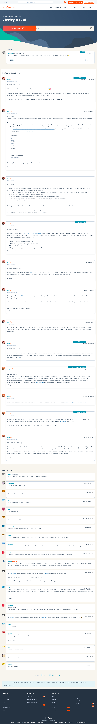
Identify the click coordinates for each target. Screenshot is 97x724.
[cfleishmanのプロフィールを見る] (10, 53)
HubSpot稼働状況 (58, 722)
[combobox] (35, 2)
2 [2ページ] (44, 675)
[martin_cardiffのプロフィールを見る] (11, 527)
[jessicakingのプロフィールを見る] (10, 544)
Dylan (8, 437)
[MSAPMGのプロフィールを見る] (10, 474)
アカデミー (5, 702)
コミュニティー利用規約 (29, 722)
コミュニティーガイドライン (45, 722)
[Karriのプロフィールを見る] (9, 647)
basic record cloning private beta (32, 233)
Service (53, 702)
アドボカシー (78, 703)
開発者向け (54, 707)
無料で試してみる (88, 2)
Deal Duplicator (39, 382)
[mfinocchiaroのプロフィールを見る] (11, 483)
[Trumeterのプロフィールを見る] (10, 561)
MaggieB (9, 369)
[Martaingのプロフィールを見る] (10, 500)
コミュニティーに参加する (75, 2)
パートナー (54, 710)
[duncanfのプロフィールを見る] (10, 535)
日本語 (5, 2)
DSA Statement (69, 722)
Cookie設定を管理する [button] (80, 722)
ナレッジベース (6, 704)
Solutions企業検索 (6, 707)
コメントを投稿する (9, 685)
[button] (92, 53)
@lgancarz (24, 296)
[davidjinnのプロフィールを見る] (10, 633)
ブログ (4, 710)
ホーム (4, 696)
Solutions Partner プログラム (33, 702)
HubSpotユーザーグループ (32, 699)
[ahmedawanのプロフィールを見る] (10, 518)
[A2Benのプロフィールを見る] (9, 588)
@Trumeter (46, 573)
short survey (63, 421)
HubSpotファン (30, 696)
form (58, 163)
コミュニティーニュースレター (33, 704)
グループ (78, 700)
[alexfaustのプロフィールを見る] (10, 656)
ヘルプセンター (6, 699)
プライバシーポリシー (16, 722)
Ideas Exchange (44, 617)
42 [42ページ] (53, 675)
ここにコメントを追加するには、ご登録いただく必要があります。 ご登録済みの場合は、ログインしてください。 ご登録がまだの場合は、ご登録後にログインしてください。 (45, 682)
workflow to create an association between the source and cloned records (33, 129)
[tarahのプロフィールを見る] (9, 509)
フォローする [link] (88, 53)
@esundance (13, 573)
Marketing (54, 699)
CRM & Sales (54, 696)
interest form (33, 272)
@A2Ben (12, 617)
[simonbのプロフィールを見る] (9, 492)
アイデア (78, 706)
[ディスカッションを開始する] (65, 2)
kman (8, 396)
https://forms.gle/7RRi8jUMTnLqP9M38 (75, 402)
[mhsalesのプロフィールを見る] (10, 664)
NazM (8, 79)
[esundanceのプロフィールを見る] (10, 553)
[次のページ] (57, 675)
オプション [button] (9, 49)
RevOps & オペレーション (57, 704)
